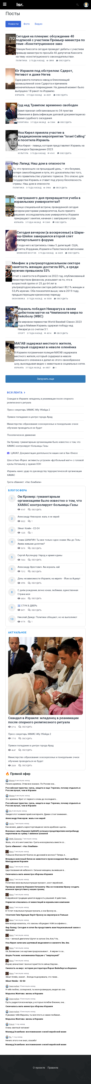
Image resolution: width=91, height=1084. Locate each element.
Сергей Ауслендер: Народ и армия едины (40, 555)
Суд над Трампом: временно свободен (47, 105)
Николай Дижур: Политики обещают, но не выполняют (47, 617)
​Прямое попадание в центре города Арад (30, 417)
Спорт (21, 333)
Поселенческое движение (21, 435)
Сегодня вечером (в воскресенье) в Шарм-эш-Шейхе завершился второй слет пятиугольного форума (51, 236)
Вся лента (16, 392)
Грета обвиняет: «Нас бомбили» (24, 482)
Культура (23, 153)
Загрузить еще (45, 378)
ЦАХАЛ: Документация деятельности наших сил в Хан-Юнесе (42, 453)
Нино (11, 852)
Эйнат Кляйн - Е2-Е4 (28, 528)
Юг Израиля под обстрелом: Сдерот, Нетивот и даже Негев (44, 72)
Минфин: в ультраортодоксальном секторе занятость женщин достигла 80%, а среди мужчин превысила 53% (46, 267)
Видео (38, 23)
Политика (21, 61)
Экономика (18, 299)
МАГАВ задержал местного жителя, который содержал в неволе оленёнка (45, 345)
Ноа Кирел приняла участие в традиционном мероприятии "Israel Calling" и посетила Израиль (52, 136)
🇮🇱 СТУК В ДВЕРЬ (27, 605)
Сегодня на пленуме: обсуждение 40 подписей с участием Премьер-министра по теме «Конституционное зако (50, 40)
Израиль (19, 95)
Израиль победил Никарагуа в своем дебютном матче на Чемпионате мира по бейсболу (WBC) (50, 312)
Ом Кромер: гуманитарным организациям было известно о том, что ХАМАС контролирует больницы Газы (50, 501)
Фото (27, 23)
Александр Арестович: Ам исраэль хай (39, 567)
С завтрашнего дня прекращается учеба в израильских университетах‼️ (47, 199)
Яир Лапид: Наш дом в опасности (39, 163)
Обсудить (64, 61)
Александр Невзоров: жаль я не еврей (38, 516)
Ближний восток (26, 253)
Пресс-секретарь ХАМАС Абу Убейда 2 (28, 409)
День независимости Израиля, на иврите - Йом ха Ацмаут (49, 578)
